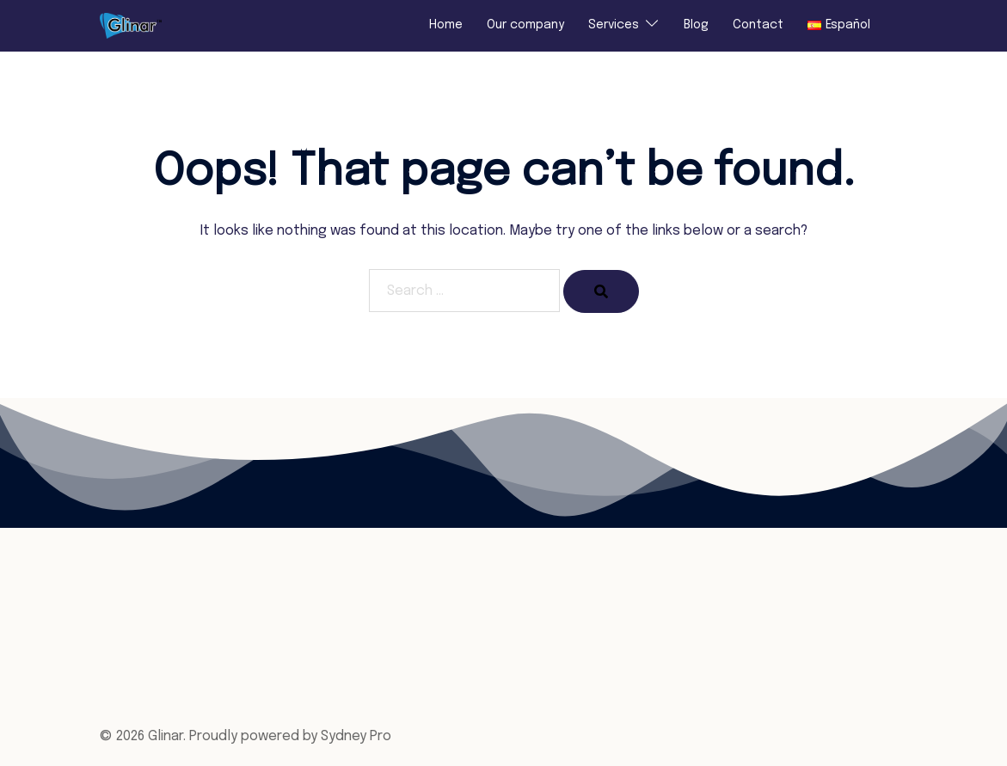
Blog (696, 25)
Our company (525, 25)
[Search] (601, 291)
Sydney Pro (356, 736)
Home (446, 25)
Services (613, 25)
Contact (758, 25)
